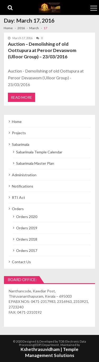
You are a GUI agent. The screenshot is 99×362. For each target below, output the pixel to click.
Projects (19, 133)
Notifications (22, 186)
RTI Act (18, 197)
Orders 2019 (26, 228)
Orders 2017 (26, 250)
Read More (21, 97)
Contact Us (21, 262)
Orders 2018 (26, 239)
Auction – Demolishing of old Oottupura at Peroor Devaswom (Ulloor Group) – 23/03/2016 (42, 50)
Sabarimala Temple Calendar (39, 152)
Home (17, 121)
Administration (24, 175)
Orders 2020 (26, 216)
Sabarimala (20, 144)
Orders (18, 208)
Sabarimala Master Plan (35, 163)
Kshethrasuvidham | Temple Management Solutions (49, 352)
